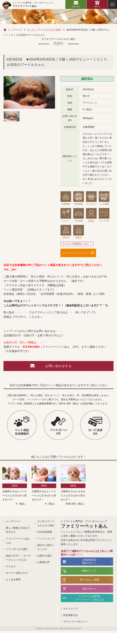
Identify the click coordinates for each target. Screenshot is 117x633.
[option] (29, 92)
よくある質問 (13, 584)
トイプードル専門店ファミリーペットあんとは (85, 599)
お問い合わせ (76, 6)
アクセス (11, 571)
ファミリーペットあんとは (17, 541)
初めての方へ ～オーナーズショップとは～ (17, 560)
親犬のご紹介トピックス (40, 556)
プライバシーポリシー (68, 624)
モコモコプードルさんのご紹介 (40, 526)
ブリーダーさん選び (17, 550)
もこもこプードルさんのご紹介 (44, 29)
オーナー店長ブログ (17, 578)
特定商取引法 (63, 617)
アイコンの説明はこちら (75, 243)
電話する (97, 6)
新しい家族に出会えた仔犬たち (17, 530)
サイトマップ (63, 610)
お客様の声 (39, 571)
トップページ (15, 29)
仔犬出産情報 (40, 537)
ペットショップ (40, 545)
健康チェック (85, 572)
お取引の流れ (40, 565)
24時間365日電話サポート (85, 563)
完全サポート (85, 590)
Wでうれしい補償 (85, 581)
